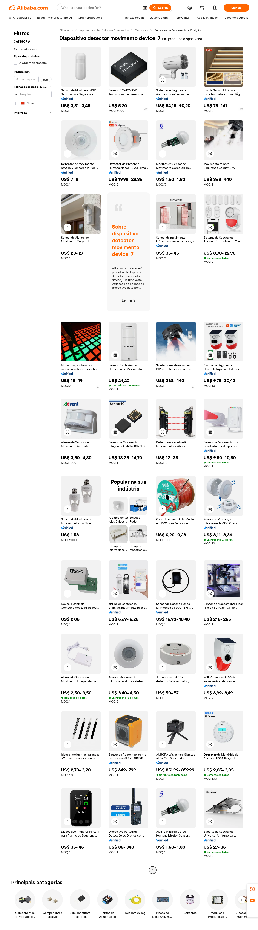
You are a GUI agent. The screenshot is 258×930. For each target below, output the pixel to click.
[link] (252, 889)
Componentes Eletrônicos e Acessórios (102, 30)
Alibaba (64, 30)
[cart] (203, 8)
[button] (145, 7)
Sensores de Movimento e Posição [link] (177, 30)
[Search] (160, 7)
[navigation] (32, 451)
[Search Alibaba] (100, 7)
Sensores (141, 30)
